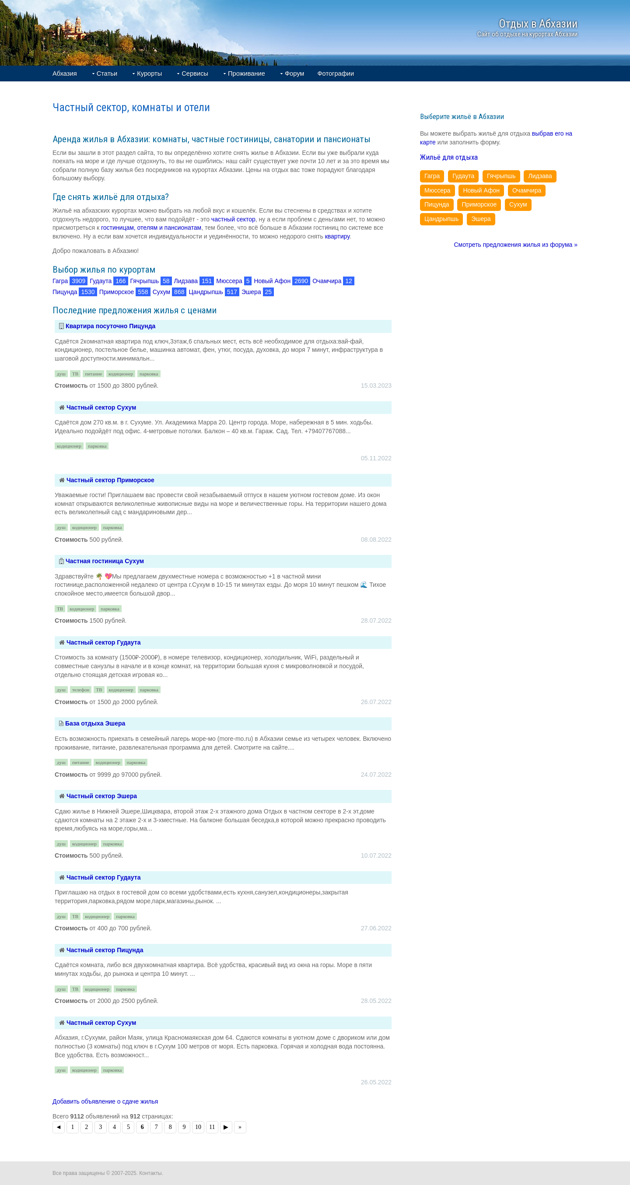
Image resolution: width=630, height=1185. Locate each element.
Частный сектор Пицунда (105, 950)
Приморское (116, 291)
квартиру (337, 236)
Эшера (251, 291)
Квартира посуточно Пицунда (110, 326)
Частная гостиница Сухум (105, 560)
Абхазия (64, 73)
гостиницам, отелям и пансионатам (151, 227)
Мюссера (229, 280)
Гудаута (101, 280)
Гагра (60, 280)
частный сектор (233, 219)
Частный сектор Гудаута (103, 642)
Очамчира (326, 280)
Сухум (162, 291)
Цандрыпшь (206, 291)
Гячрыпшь (144, 280)
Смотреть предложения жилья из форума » (516, 244)
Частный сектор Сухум (101, 407)
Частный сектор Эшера (101, 795)
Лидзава (186, 280)
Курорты (149, 73)
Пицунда (64, 291)
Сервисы (195, 73)
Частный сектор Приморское (110, 480)
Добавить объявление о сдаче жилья (105, 1101)
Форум (294, 73)
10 (198, 1127)
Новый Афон (272, 280)
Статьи (107, 73)
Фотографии (335, 73)
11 (212, 1127)
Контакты (150, 1173)
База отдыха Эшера (95, 723)
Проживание (246, 73)
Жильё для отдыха (449, 157)
